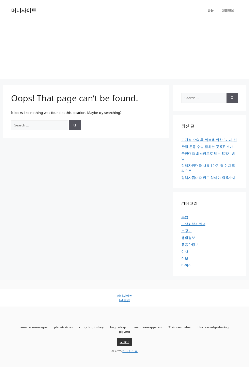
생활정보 (228, 10)
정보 (184, 258)
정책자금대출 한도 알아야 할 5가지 (208, 177)
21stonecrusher (179, 327)
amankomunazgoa (33, 327)
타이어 (186, 265)
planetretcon (63, 327)
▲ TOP (124, 342)
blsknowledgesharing (213, 327)
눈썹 (184, 217)
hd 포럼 (124, 300)
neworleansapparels (147, 327)
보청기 (186, 230)
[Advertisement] (124, 50)
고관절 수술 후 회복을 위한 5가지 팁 (209, 139)
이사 (184, 251)
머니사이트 (23, 10)
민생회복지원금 (193, 224)
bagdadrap (118, 327)
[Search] (75, 125)
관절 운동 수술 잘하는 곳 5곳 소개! (207, 146)
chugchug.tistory (91, 327)
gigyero (124, 332)
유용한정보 (190, 244)
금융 (211, 10)
